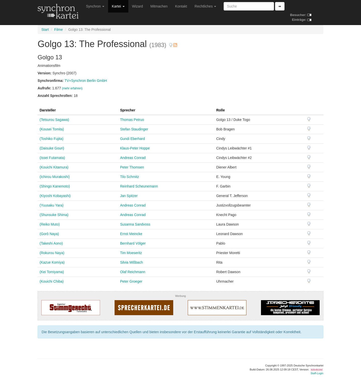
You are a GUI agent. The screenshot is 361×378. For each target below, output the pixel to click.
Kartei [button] (118, 6)
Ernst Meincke (131, 234)
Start (45, 30)
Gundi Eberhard (132, 139)
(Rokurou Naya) (52, 253)
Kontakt (181, 6)
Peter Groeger (131, 281)
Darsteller (48, 110)
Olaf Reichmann (132, 272)
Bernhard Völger (133, 243)
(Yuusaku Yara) (51, 205)
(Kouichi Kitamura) (54, 167)
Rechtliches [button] (205, 6)
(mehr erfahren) (72, 88)
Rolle (220, 110)
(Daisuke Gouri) (52, 148)
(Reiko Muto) (50, 224)
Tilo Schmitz (129, 177)
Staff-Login (317, 373)
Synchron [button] (95, 6)
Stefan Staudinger (134, 129)
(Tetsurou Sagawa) (54, 120)
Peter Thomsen (132, 167)
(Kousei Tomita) (52, 129)
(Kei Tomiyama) (52, 272)
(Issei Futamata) (52, 158)
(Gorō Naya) (49, 234)
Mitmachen (158, 6)
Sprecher (127, 110)
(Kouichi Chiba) (52, 281)
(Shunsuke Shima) (54, 215)
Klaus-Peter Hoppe (135, 148)
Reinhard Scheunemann (139, 186)
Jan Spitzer (129, 196)
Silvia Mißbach (131, 262)
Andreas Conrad (133, 158)
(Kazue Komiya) (52, 262)
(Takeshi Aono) (51, 243)
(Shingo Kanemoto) (55, 186)
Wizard (137, 6)
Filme (58, 30)
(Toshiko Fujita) (51, 139)
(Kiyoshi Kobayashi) (55, 196)
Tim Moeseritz (131, 253)
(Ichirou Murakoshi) (55, 177)
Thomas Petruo (132, 120)
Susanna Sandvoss (135, 224)
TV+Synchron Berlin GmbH (85, 81)
